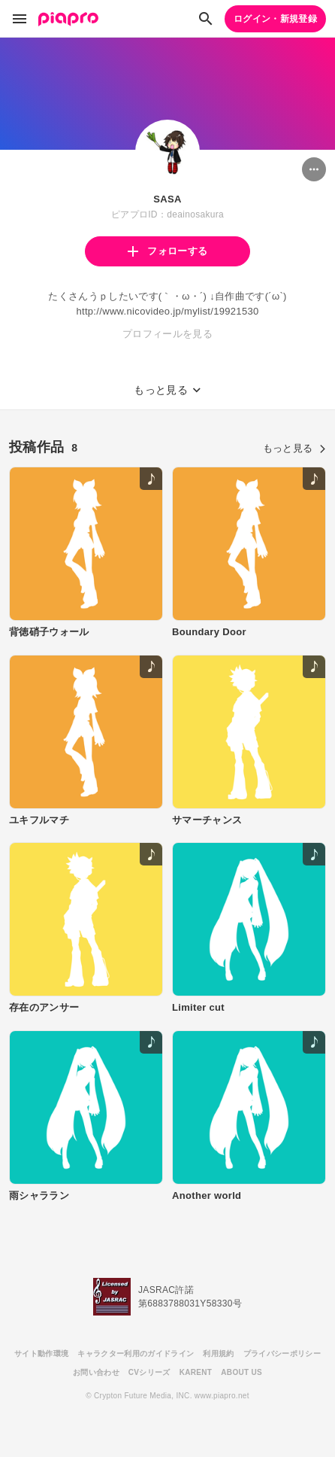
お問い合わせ (96, 1372)
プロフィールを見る (167, 333)
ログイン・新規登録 (275, 19)
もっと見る (294, 448)
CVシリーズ (149, 1372)
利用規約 (218, 1353)
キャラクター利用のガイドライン (135, 1353)
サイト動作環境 (41, 1353)
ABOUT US (241, 1372)
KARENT (196, 1372)
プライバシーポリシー (282, 1353)
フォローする (167, 251)
